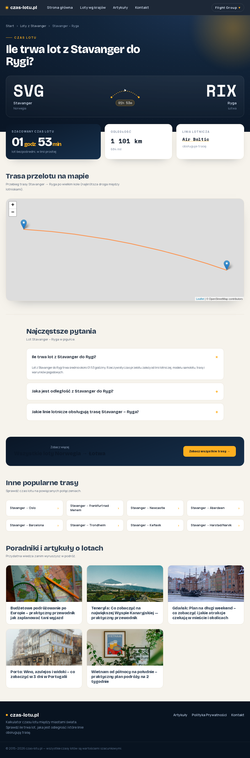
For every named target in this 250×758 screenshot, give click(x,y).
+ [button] (12, 205)
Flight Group (226, 7)
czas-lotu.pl (21, 7)
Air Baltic (195, 139)
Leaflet (200, 298)
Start (10, 26)
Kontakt (142, 7)
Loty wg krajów (93, 7)
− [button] (12, 212)
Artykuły (120, 7)
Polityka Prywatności (209, 715)
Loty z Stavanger (33, 26)
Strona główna (60, 7)
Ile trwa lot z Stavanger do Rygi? (64, 356)
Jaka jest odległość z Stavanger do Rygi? (72, 391)
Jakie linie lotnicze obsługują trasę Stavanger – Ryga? (85, 411)
